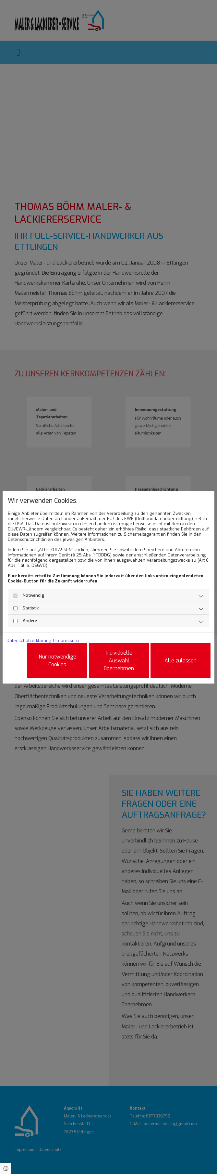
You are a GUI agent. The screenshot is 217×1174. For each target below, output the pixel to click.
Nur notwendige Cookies (57, 660)
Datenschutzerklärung (28, 640)
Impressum (67, 640)
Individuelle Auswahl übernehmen (119, 660)
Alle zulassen (180, 660)
